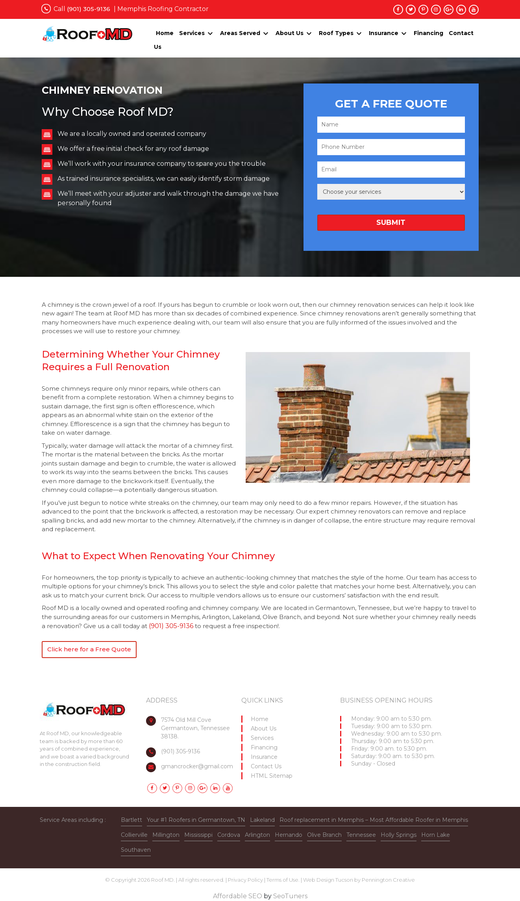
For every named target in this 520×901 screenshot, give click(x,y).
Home (165, 33)
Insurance (383, 33)
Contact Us (266, 766)
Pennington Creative (388, 880)
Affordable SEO (237, 896)
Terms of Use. (283, 880)
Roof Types (336, 33)
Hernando (288, 834)
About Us (289, 33)
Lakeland (262, 819)
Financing (428, 33)
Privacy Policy (245, 880)
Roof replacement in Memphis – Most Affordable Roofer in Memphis (373, 819)
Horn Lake (435, 834)
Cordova (228, 834)
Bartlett (131, 819)
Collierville (134, 834)
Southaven (136, 849)
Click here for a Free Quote (89, 649)
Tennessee (361, 834)
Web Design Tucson (328, 880)
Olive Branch (324, 834)
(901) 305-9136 (172, 626)
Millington (166, 834)
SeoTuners (290, 896)
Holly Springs (398, 834)
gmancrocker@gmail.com (197, 766)
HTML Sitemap (271, 775)
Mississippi (198, 834)
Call (82, 9)
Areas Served (240, 33)
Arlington (257, 834)
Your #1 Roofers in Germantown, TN (196, 819)
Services (192, 33)
